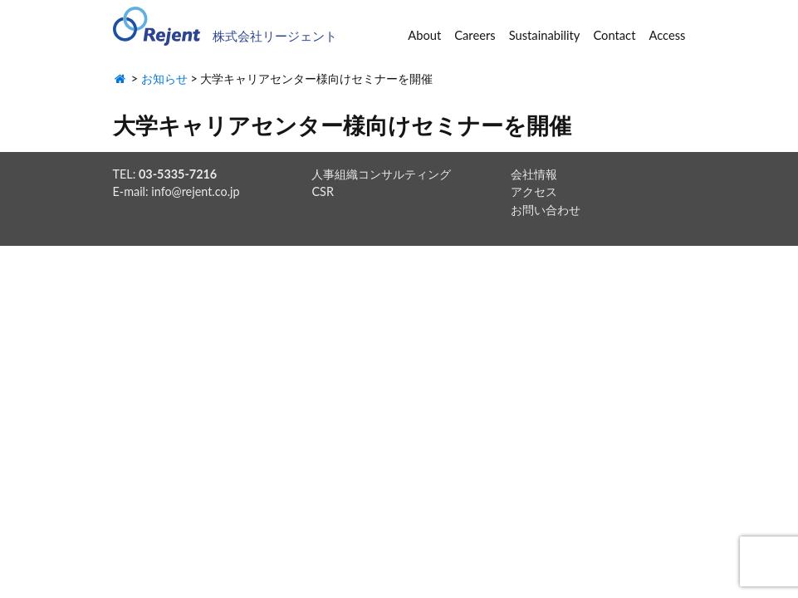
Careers (474, 34)
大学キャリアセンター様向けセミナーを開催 (342, 125)
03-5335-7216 (178, 174)
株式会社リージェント (275, 35)
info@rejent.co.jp (195, 191)
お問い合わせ (545, 210)
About (424, 34)
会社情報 (534, 174)
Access (667, 34)
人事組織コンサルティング (381, 174)
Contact (614, 34)
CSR (322, 191)
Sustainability (544, 34)
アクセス (534, 191)
